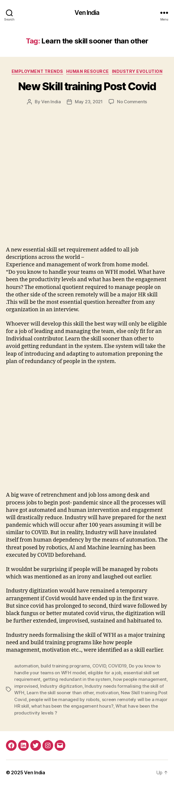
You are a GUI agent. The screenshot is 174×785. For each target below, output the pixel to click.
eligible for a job (104, 672)
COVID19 (117, 666)
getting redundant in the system (77, 679)
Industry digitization (61, 686)
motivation (107, 692)
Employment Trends (37, 71)
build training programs (65, 666)
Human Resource (87, 71)
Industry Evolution (137, 71)
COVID (99, 666)
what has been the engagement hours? (72, 706)
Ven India (87, 13)
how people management (140, 679)
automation (26, 666)
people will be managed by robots (64, 699)
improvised (26, 686)
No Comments (132, 101)
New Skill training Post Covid (87, 86)
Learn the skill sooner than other (60, 692)
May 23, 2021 (89, 101)
